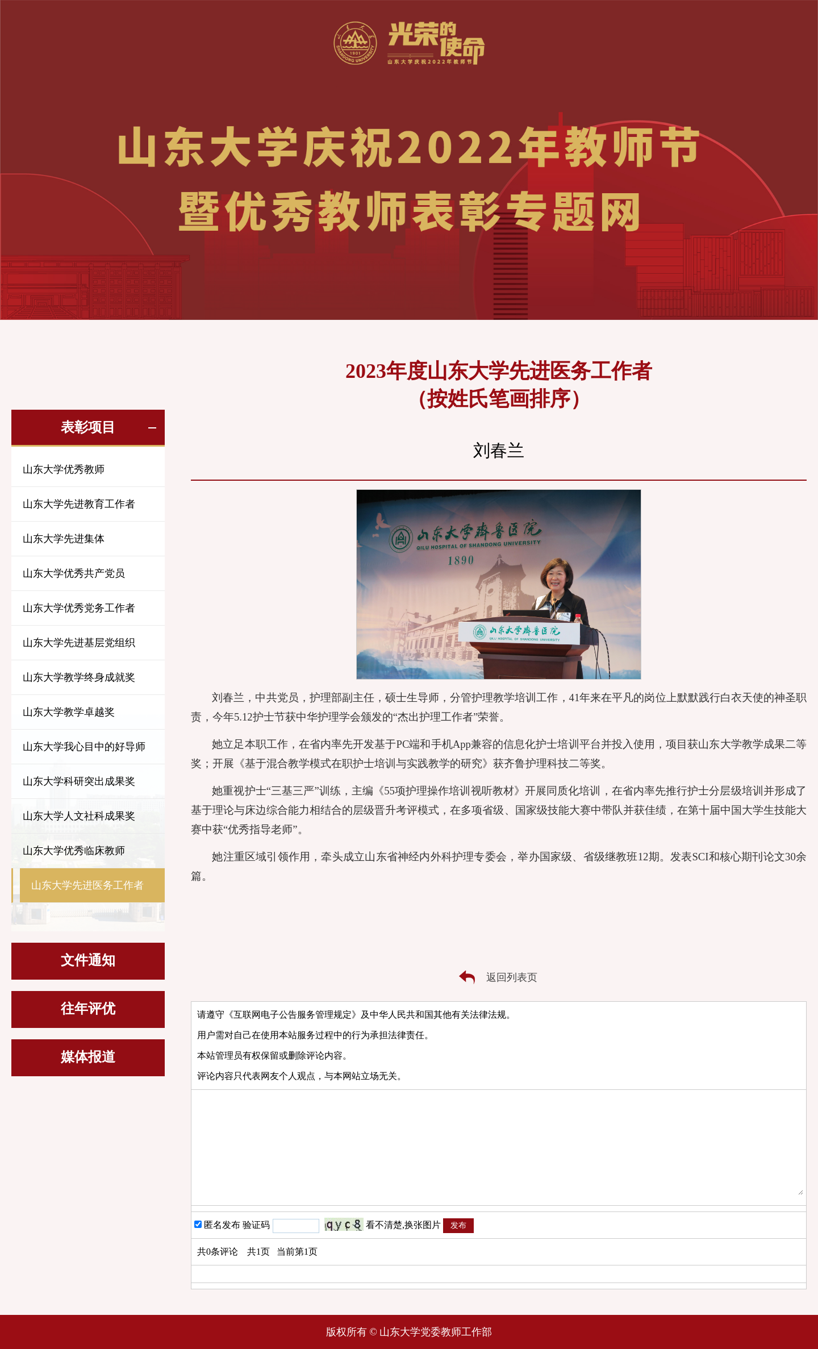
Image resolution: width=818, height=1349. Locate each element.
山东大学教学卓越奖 (69, 712)
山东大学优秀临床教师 (74, 850)
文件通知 (88, 960)
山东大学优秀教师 (64, 469)
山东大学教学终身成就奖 (79, 677)
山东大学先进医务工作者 (87, 885)
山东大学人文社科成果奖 (79, 816)
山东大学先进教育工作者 (79, 504)
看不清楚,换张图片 (403, 1225)
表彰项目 (88, 427)
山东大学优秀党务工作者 (79, 608)
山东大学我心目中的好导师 (84, 746)
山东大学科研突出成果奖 (79, 781)
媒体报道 (88, 1057)
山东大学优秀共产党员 (74, 573)
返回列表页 (511, 977)
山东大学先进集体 (64, 538)
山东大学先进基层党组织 (79, 642)
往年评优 (88, 1008)
